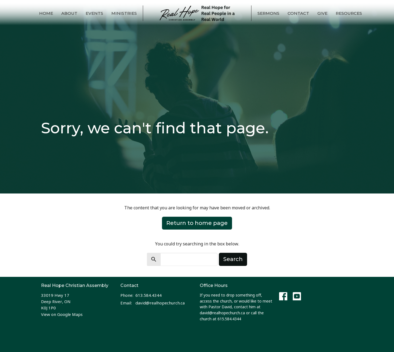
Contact (298, 13)
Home (46, 13)
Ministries (124, 13)
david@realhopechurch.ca (160, 303)
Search (233, 259)
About (69, 13)
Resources (349, 13)
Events (94, 13)
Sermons (268, 13)
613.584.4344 (148, 295)
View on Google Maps (62, 314)
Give (322, 13)
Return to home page (197, 223)
